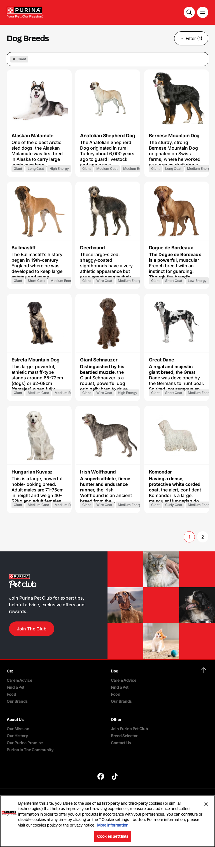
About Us (15, 719)
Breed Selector (124, 735)
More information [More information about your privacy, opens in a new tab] (112, 825)
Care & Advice (19, 680)
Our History (17, 735)
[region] (107, 821)
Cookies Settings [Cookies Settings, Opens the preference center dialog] (112, 836)
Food (11, 694)
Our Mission (18, 728)
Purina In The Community (30, 749)
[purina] (100, 777)
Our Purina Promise (25, 742)
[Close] (206, 804)
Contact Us (121, 742)
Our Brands (17, 701)
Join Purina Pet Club (129, 728)
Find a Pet (15, 687)
